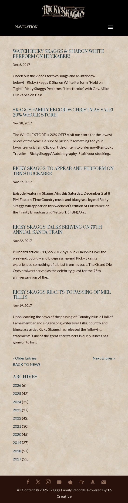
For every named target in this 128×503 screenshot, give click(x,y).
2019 (17, 442)
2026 (17, 385)
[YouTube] (59, 482)
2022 (17, 418)
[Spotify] (81, 482)
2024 (17, 402)
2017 (17, 459)
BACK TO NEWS (26, 364)
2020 (17, 434)
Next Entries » (104, 358)
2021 (17, 426)
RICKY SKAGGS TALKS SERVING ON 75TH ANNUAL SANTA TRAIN (57, 229)
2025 (17, 393)
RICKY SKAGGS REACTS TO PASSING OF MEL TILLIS (62, 295)
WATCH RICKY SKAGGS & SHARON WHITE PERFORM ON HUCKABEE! (58, 54)
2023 (17, 410)
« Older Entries (24, 358)
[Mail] (103, 482)
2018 (17, 451)
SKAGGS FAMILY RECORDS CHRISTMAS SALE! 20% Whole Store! (63, 112)
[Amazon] (92, 482)
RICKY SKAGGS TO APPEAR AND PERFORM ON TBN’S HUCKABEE (63, 171)
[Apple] (70, 482)
